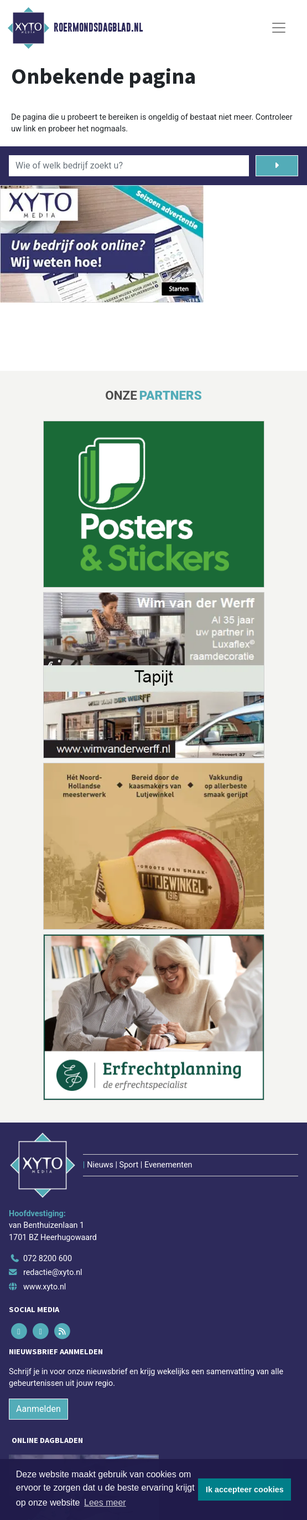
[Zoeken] (277, 165)
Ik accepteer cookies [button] (245, 1489)
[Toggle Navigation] (278, 27)
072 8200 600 (47, 1258)
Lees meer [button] (105, 1502)
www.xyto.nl (44, 1287)
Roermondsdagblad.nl (98, 27)
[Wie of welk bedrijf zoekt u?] (129, 165)
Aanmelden (38, 1409)
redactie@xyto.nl (52, 1272)
